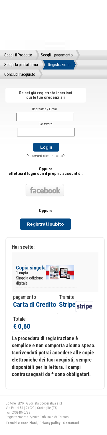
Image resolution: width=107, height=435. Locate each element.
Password (46, 124)
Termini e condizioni (21, 423)
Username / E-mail (45, 109)
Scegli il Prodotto (18, 55)
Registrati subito (45, 224)
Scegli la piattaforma (21, 64)
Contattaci (71, 423)
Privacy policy (49, 423)
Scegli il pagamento (57, 55)
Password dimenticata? (45, 156)
